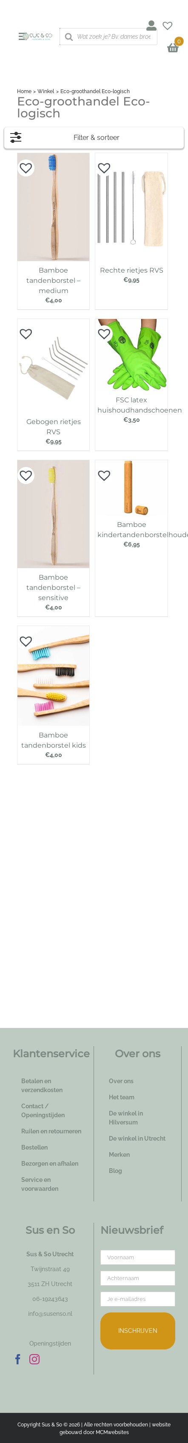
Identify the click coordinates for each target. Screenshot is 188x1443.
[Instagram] (34, 1359)
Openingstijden (50, 1343)
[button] (22, 164)
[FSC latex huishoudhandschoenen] (131, 323)
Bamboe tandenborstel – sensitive (53, 587)
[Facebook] (18, 1359)
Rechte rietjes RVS (131, 270)
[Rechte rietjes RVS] (131, 157)
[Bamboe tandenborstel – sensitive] (53, 464)
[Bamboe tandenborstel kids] (53, 630)
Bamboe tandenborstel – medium (53, 280)
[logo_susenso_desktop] (37, 36)
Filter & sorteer (65, 135)
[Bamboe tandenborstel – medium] (53, 157)
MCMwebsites (112, 1432)
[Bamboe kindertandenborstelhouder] (131, 464)
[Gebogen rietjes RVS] (53, 323)
